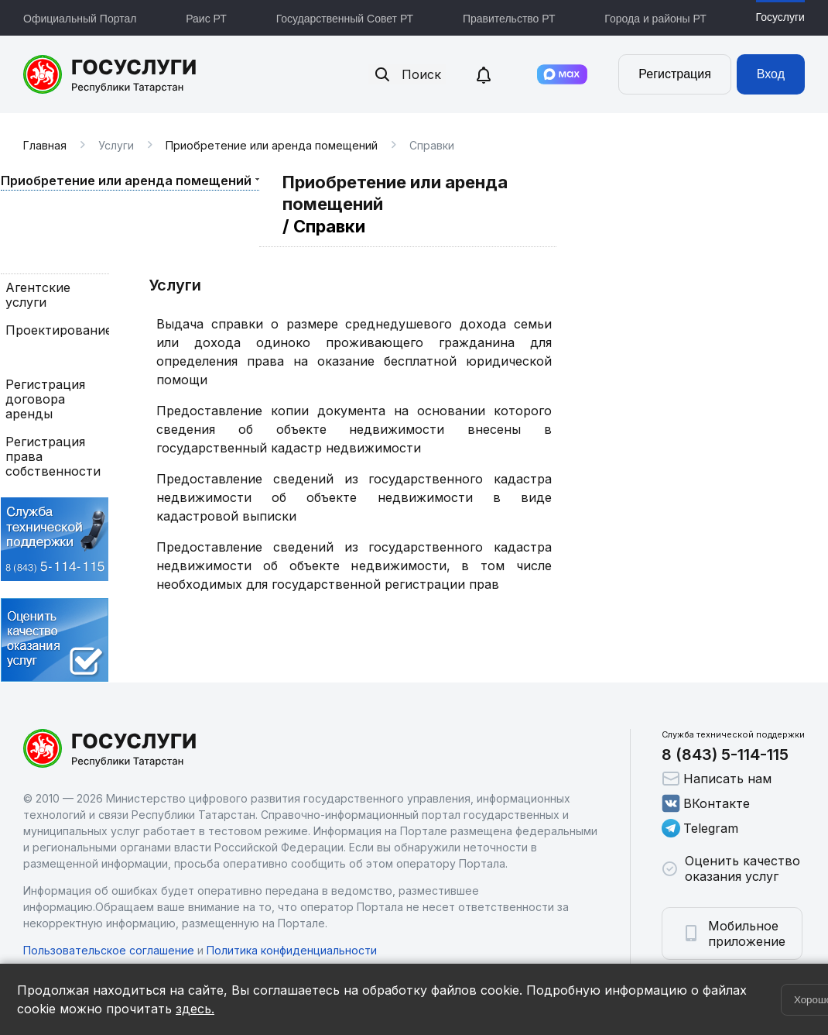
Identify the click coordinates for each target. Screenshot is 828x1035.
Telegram (700, 828)
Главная (45, 145)
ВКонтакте (706, 803)
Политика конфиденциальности (292, 950)
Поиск (407, 74)
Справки (32, 357)
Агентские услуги (37, 295)
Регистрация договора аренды (45, 399)
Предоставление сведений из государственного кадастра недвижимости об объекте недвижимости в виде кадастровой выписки (354, 497)
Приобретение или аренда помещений (272, 145)
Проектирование (54, 330)
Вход (771, 74)
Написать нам (717, 778)
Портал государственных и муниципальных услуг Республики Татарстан (110, 74)
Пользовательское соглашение (108, 950)
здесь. (195, 1008)
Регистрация (674, 74)
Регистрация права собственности (53, 457)
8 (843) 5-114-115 (725, 754)
